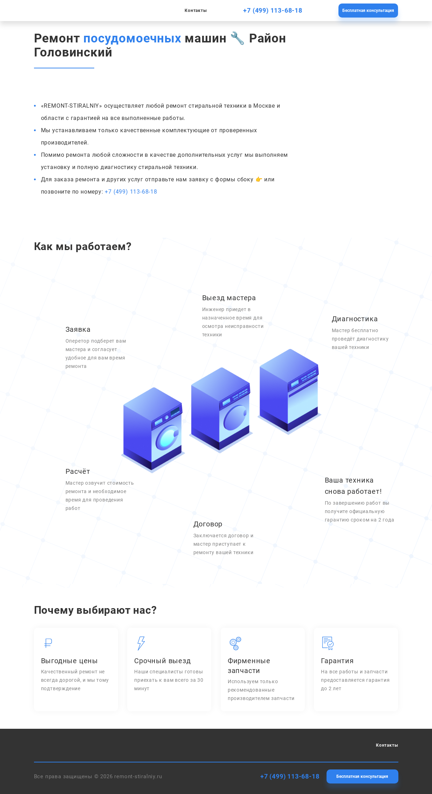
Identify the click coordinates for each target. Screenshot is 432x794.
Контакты (196, 10)
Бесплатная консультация (368, 10)
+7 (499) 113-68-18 (272, 10)
